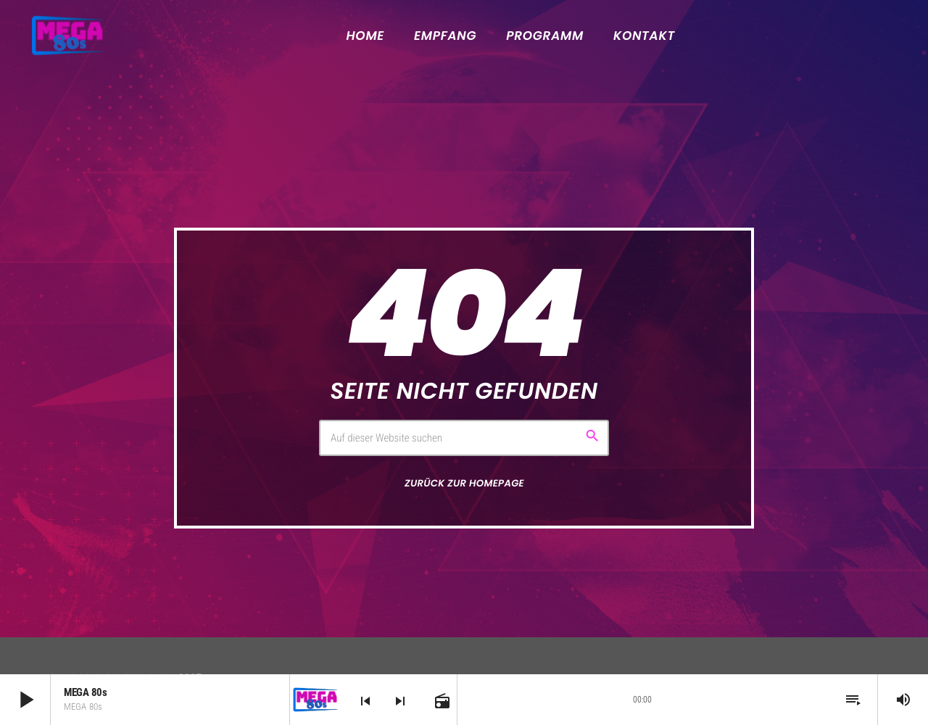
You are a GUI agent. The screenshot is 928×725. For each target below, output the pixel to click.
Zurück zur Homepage (464, 483)
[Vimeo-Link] (68, 35)
